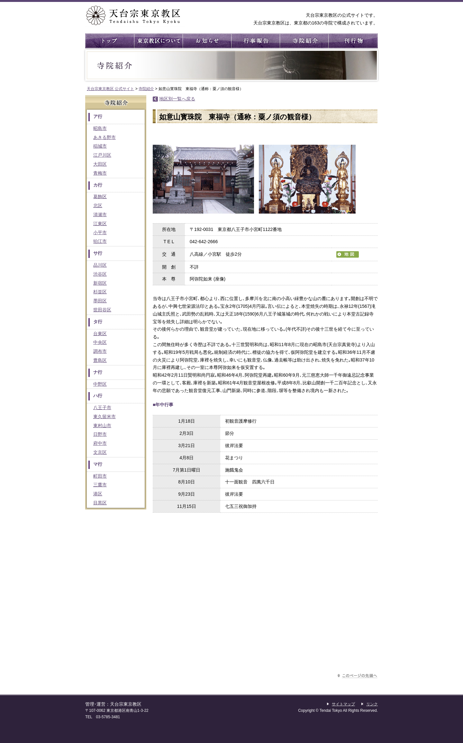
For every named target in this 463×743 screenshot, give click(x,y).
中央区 (100, 342)
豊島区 (100, 360)
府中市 (100, 443)
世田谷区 (102, 309)
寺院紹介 (303, 40)
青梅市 (100, 173)
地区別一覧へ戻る (177, 98)
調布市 (100, 351)
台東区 (100, 333)
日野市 (100, 434)
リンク (372, 704)
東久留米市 (104, 416)
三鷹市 (100, 484)
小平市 (100, 232)
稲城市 (100, 146)
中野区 (100, 384)
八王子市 (102, 407)
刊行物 (352, 40)
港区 (97, 493)
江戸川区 (102, 155)
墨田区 (100, 300)
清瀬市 (100, 214)
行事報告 (255, 40)
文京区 (100, 452)
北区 (97, 205)
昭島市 (100, 128)
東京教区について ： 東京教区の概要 (158, 40)
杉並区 (100, 291)
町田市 (100, 476)
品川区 (100, 265)
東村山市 (102, 425)
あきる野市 (104, 137)
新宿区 (100, 283)
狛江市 (100, 241)
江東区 (100, 223)
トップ (109, 40)
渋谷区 (100, 274)
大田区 (100, 164)
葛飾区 (100, 196)
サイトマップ (343, 704)
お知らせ (206, 40)
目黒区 (100, 502)
